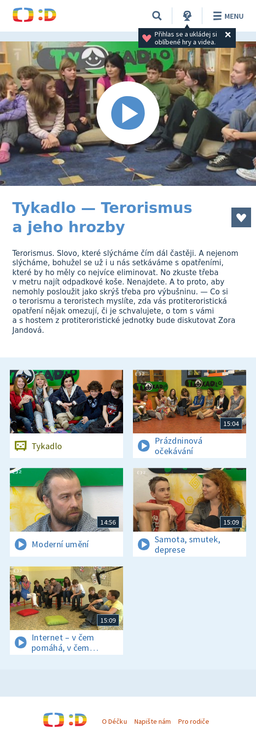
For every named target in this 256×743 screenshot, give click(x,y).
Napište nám (152, 721)
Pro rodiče (193, 721)
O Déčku (114, 721)
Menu (227, 15)
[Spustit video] (128, 113)
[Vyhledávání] (157, 16)
